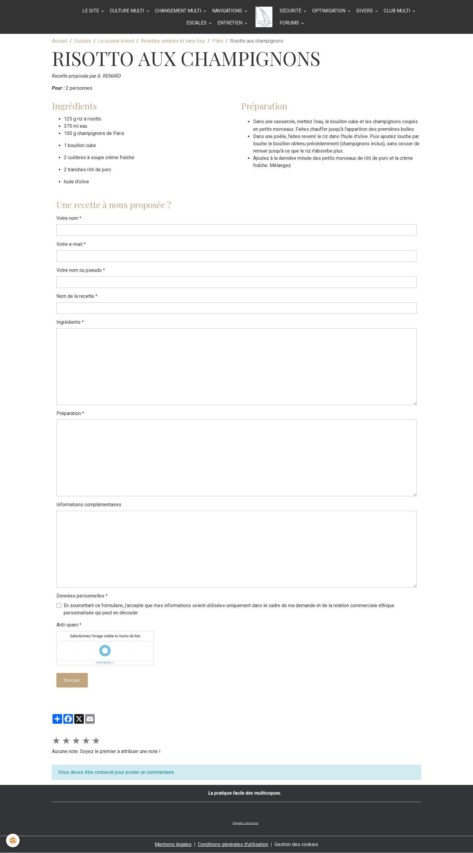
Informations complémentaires (88, 504)
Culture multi (127, 11)
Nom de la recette (75, 296)
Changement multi (178, 11)
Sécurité (291, 11)
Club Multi (397, 11)
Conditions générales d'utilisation (233, 844)
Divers (365, 11)
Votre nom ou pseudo (79, 270)
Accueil (59, 41)
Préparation (68, 413)
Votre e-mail (69, 244)
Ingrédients (68, 322)
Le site (91, 11)
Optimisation (329, 11)
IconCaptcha (103, 662)
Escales (197, 23)
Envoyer (72, 680)
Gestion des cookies (296, 844)
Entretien (230, 23)
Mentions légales (173, 844)
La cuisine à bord (116, 41)
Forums (290, 23)
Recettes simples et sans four (173, 41)
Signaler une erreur (246, 823)
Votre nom (67, 218)
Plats (217, 41)
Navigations (227, 11)
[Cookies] (13, 840)
